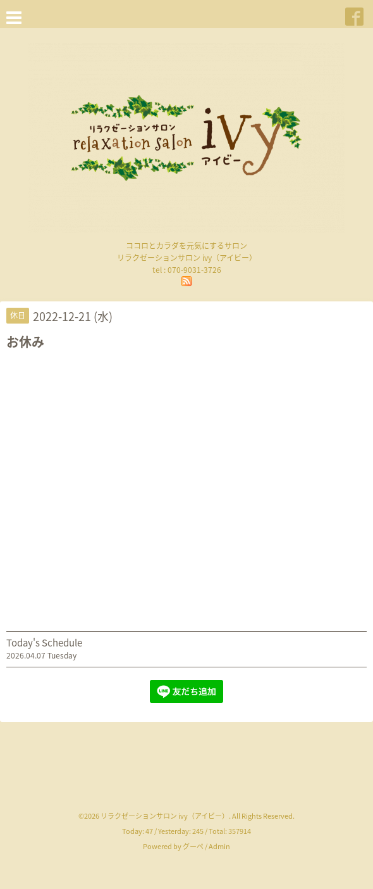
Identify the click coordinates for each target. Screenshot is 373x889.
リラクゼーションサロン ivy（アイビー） (165, 815)
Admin (219, 846)
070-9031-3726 (194, 269)
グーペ (193, 846)
